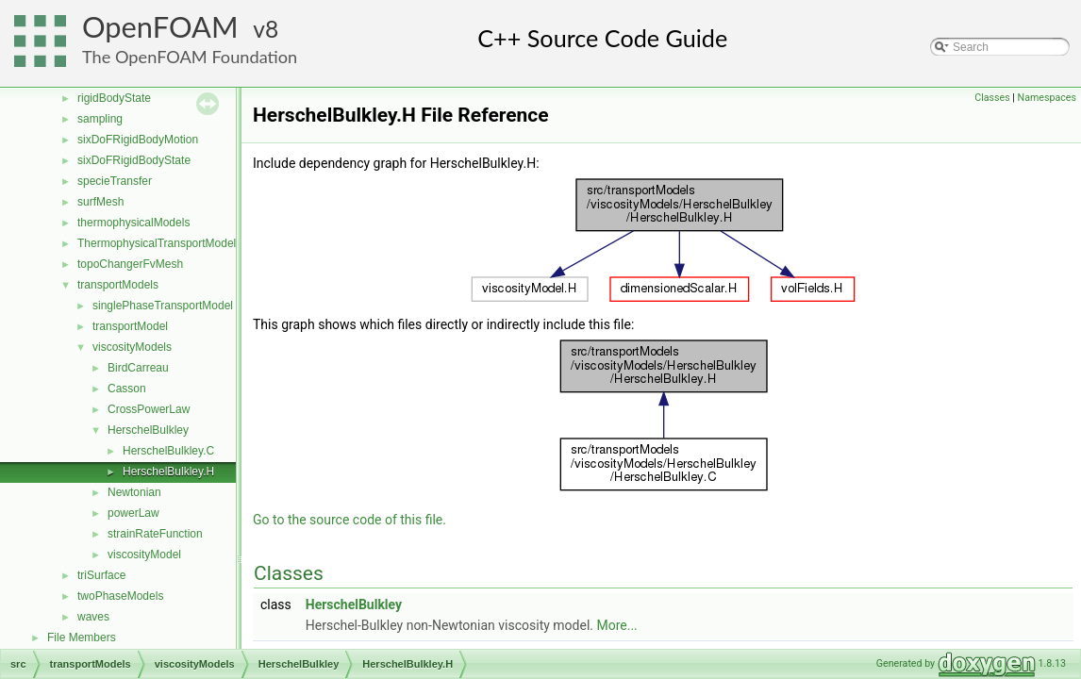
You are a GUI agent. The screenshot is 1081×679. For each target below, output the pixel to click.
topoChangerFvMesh (130, 264)
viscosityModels (132, 347)
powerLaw (133, 513)
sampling (100, 118)
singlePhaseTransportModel (162, 305)
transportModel (130, 326)
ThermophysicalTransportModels (159, 243)
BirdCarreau (138, 367)
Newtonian (134, 492)
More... (616, 625)
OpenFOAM (160, 26)
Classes (991, 97)
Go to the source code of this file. (349, 519)
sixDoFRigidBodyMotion (137, 139)
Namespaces (1047, 97)
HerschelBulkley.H (168, 471)
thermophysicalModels (133, 222)
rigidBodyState (114, 98)
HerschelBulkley (148, 430)
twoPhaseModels (120, 596)
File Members (81, 637)
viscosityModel (144, 554)
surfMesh (100, 201)
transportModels (117, 284)
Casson (127, 388)
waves (93, 616)
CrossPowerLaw (149, 409)
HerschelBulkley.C (168, 450)
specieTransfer (114, 181)
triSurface (101, 575)
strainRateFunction (155, 533)
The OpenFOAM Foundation (189, 56)
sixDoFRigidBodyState (134, 160)
